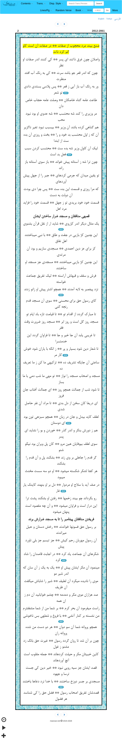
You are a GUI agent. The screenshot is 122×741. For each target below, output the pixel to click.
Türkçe (109, 19)
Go (107, 10)
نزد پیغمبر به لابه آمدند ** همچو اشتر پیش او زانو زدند (61, 289)
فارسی (117, 18)
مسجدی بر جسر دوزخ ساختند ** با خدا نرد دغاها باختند (61, 682)
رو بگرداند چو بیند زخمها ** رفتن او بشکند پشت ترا (61, 498)
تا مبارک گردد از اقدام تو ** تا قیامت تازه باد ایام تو (61, 314)
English (101, 19)
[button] (27, 3)
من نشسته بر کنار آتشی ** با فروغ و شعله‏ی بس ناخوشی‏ (61, 616)
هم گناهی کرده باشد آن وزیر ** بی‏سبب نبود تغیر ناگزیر (61, 127)
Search (99, 3)
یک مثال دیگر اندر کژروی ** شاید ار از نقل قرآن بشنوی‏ (61, 224)
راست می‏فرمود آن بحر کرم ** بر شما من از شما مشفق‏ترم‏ (61, 608)
